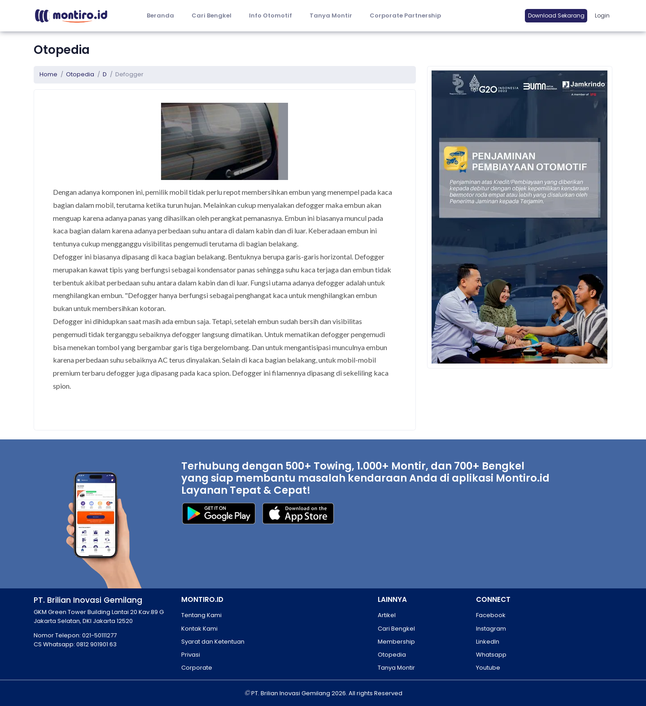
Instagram (491, 628)
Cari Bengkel (211, 15)
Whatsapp (491, 654)
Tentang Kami (201, 615)
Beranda (160, 15)
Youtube (488, 667)
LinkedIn (487, 641)
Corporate (196, 667)
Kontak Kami (199, 628)
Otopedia (80, 74)
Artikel (387, 615)
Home (48, 74)
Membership (396, 641)
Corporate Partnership (405, 15)
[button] (270, 16)
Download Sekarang (556, 15)
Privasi (190, 654)
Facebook (491, 615)
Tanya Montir (331, 15)
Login (602, 15)
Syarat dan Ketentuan (212, 641)
